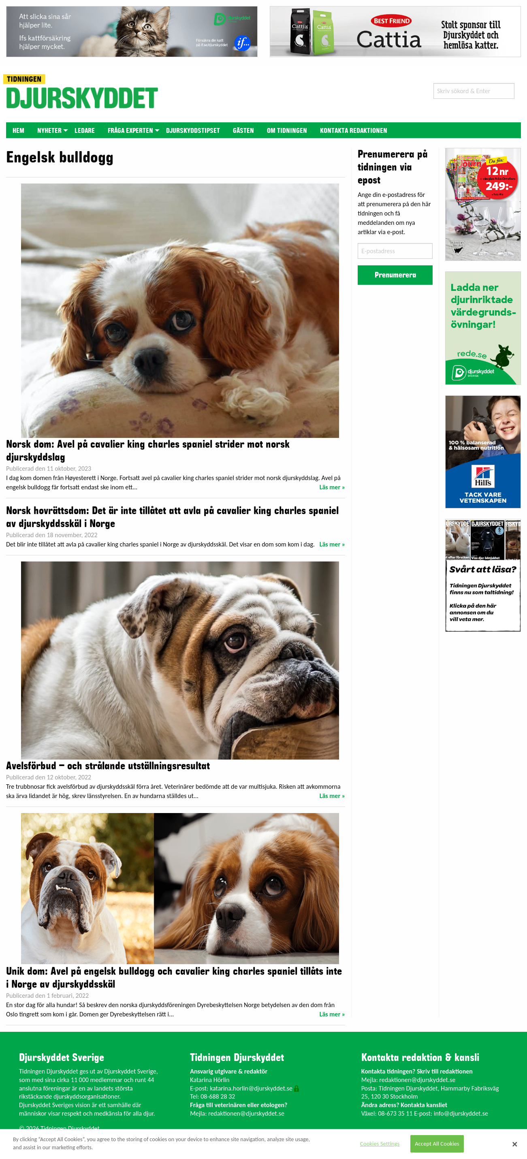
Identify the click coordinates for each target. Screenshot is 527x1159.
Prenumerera (395, 275)
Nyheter (49, 130)
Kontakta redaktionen (353, 130)
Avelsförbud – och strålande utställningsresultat (108, 766)
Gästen (243, 130)
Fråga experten (130, 130)
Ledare (85, 130)
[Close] (514, 1144)
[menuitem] (18, 130)
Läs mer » (333, 487)
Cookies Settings (379, 1143)
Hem (18, 130)
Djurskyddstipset (193, 130)
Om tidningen (287, 130)
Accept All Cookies (437, 1143)
